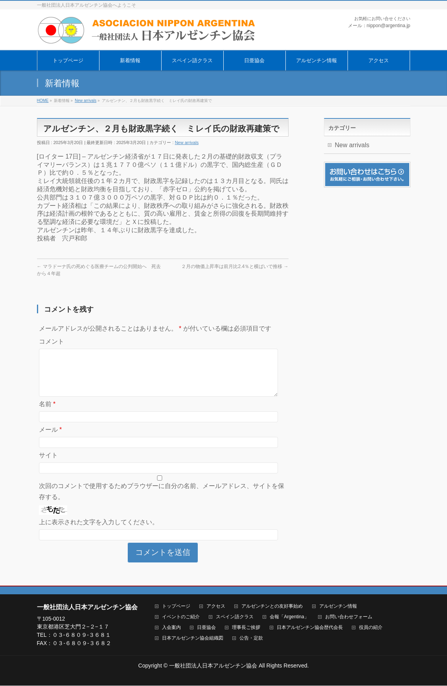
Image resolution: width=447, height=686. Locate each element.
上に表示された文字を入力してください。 (98, 531)
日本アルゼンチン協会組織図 (192, 638)
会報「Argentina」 (289, 617)
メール (50, 439)
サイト (48, 464)
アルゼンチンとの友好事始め (272, 606)
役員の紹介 (371, 628)
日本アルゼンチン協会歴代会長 (310, 628)
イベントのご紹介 (181, 617)
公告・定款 (251, 638)
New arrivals (187, 142)
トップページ (176, 606)
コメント (51, 341)
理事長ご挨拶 (246, 628)
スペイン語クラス (235, 617)
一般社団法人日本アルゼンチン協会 (213, 666)
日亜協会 (206, 628)
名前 (47, 413)
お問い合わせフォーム (348, 617)
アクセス (215, 606)
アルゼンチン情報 (338, 606)
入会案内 (171, 628)
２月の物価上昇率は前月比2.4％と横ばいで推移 (234, 266)
